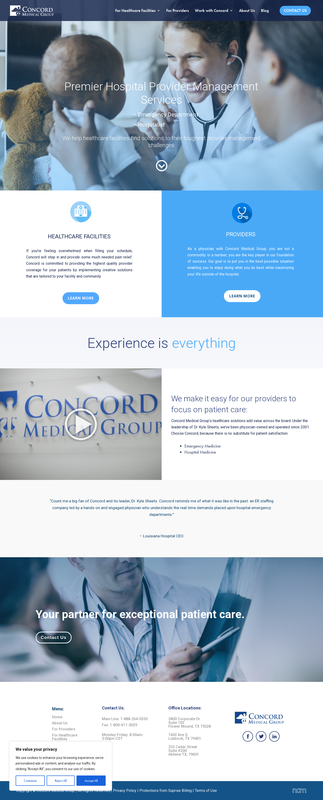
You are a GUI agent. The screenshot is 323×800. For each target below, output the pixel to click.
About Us (247, 11)
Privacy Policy (124, 790)
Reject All (61, 781)
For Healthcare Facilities (135, 11)
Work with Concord (211, 11)
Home (57, 717)
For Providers (177, 11)
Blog (265, 11)
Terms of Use (206, 790)
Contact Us (295, 10)
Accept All (91, 781)
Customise (30, 781)
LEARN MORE (81, 298)
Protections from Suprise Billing (166, 790)
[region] (60, 766)
